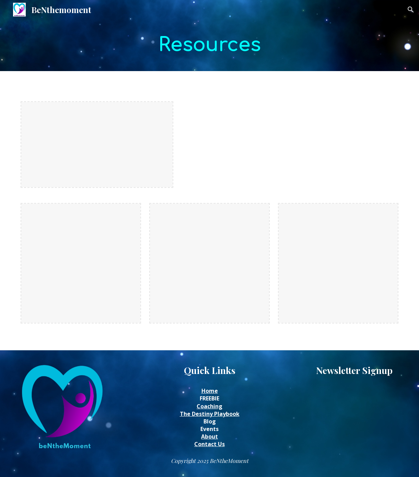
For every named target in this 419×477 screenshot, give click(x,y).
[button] (411, 9)
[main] (209, 45)
